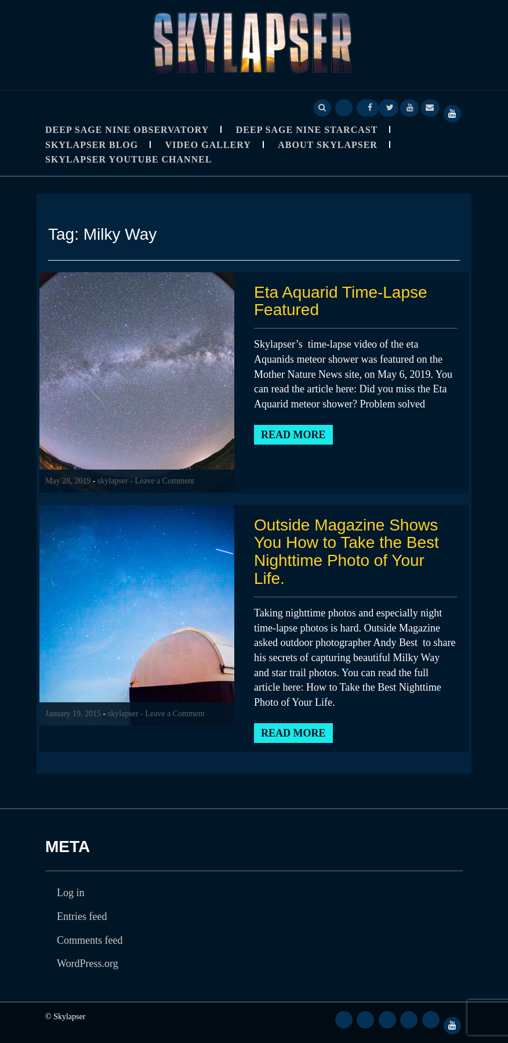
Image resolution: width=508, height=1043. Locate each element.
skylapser (112, 481)
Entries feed (82, 916)
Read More (293, 435)
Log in (71, 892)
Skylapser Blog (91, 145)
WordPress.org (87, 963)
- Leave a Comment (162, 481)
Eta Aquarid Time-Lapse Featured (340, 301)
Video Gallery (208, 145)
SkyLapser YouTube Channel (128, 159)
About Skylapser (328, 145)
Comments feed (89, 940)
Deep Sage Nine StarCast (307, 130)
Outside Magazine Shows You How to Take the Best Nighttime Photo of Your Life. (346, 551)
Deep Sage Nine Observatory (127, 130)
